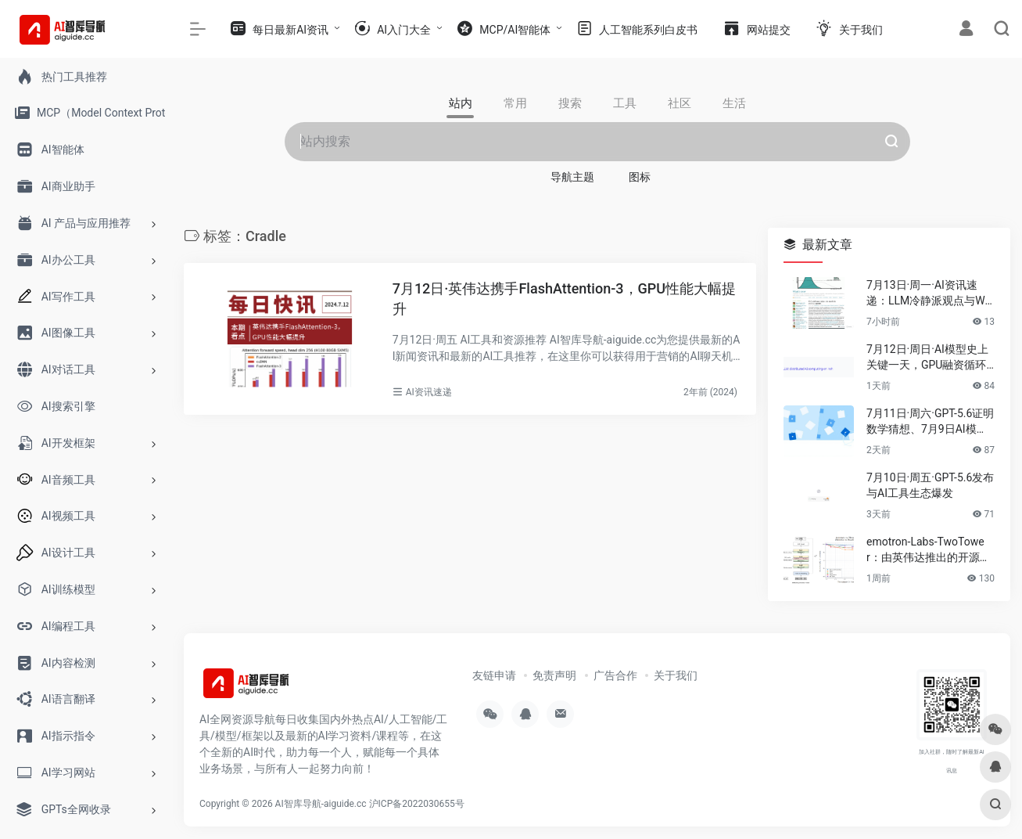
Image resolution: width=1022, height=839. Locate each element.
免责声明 (554, 675)
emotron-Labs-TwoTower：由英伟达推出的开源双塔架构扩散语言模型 (928, 550)
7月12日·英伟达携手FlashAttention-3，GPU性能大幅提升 (564, 298)
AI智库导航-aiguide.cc (321, 803)
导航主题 (572, 177)
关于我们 (675, 675)
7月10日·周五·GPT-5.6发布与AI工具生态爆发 (930, 485)
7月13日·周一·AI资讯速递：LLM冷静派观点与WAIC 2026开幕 (929, 293)
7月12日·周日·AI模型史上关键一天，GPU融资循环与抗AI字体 (927, 358)
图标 (640, 177)
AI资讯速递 (429, 392)
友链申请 (494, 675)
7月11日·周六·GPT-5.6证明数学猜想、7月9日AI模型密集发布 (930, 422)
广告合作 (615, 675)
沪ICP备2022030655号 (416, 803)
